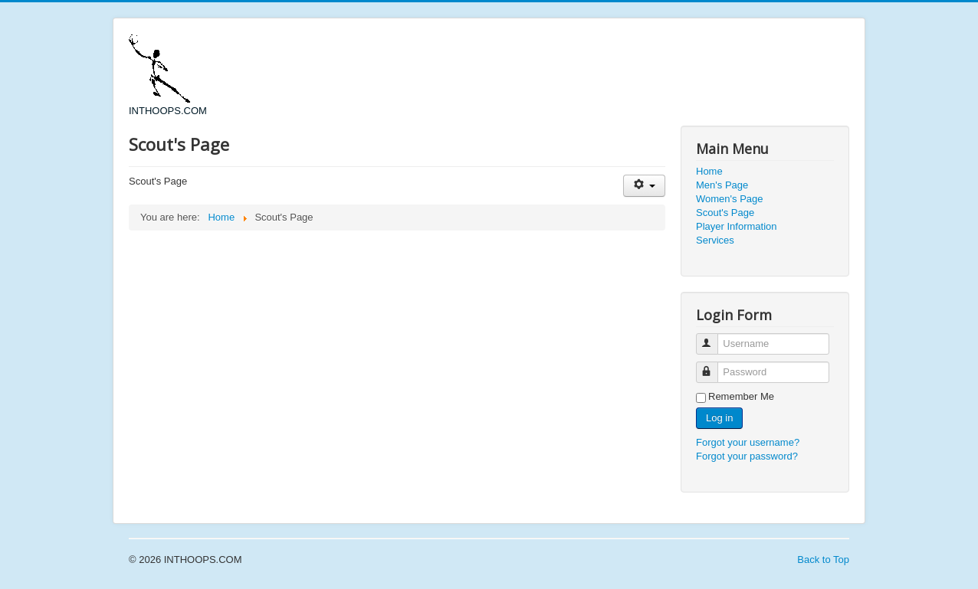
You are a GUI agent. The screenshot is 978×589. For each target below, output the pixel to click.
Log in (719, 418)
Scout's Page (725, 212)
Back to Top (823, 559)
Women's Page (729, 199)
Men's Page (722, 185)
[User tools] (644, 186)
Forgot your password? (747, 456)
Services (715, 240)
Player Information (736, 226)
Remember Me (741, 396)
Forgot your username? (747, 442)
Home (709, 171)
